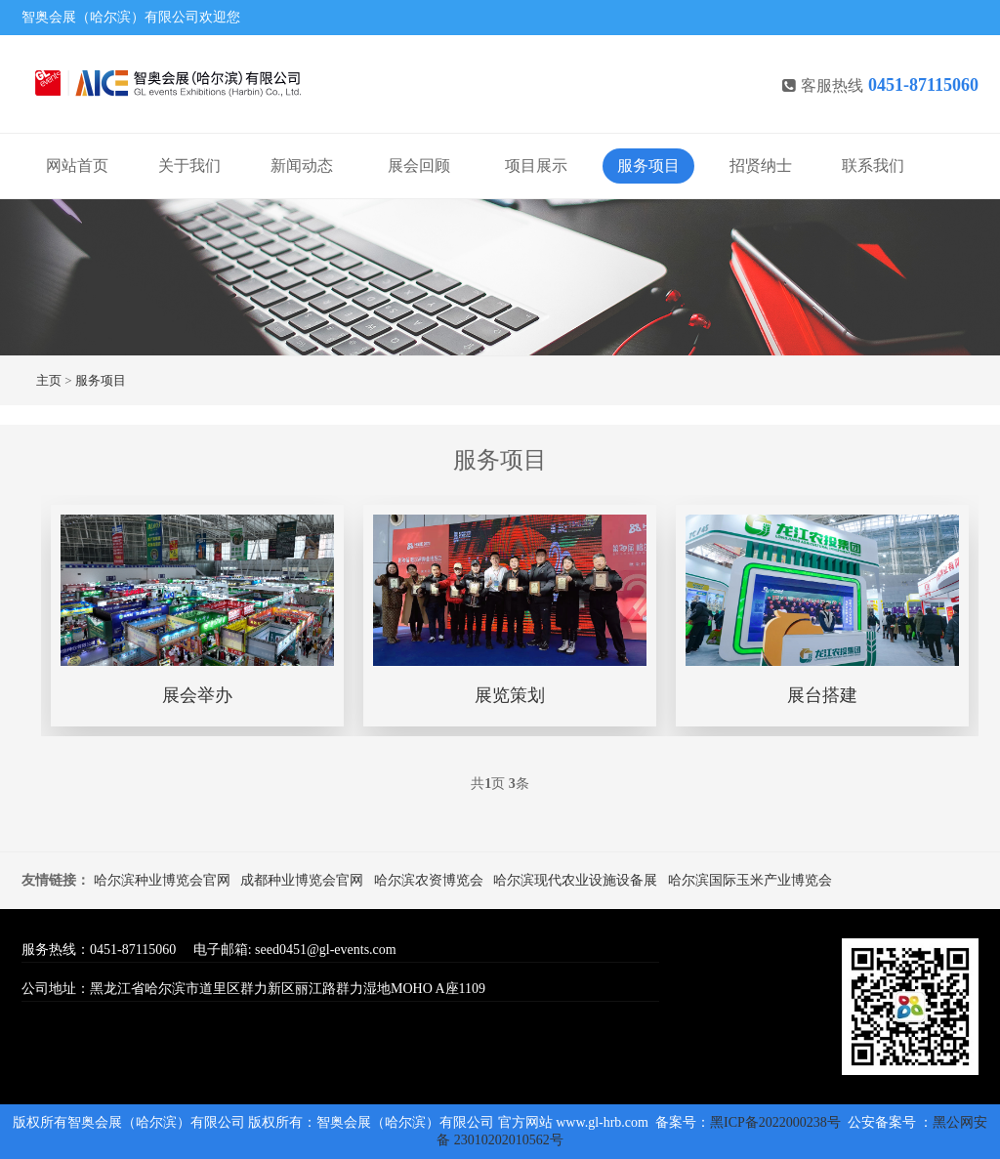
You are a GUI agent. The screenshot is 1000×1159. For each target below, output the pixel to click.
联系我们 (873, 165)
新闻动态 (302, 165)
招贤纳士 (760, 165)
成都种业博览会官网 (301, 880)
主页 (49, 380)
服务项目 (648, 165)
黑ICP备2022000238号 (777, 1122)
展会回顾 (419, 165)
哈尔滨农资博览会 (428, 880)
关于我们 (189, 165)
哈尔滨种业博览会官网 (162, 880)
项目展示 (536, 165)
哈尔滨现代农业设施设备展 (575, 880)
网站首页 (77, 165)
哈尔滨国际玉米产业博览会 (750, 880)
